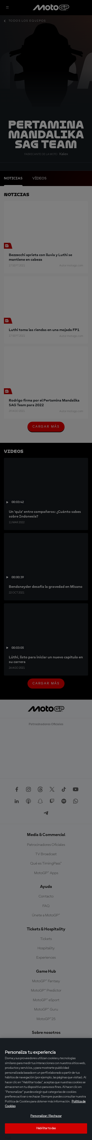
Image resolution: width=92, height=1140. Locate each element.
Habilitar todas (46, 1128)
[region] (46, 1089)
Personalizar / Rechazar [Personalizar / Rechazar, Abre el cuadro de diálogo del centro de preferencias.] (46, 1116)
